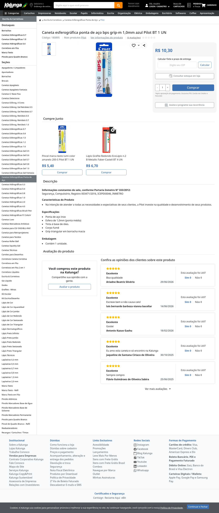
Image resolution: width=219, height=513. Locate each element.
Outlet (96, 474)
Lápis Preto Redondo (11, 342)
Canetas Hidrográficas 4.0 (13, 206)
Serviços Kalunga (18, 470)
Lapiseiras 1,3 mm (10, 377)
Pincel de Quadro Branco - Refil (16, 423)
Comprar (196, 87)
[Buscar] (118, 5)
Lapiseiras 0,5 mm (10, 364)
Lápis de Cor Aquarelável (13, 307)
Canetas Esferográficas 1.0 (14, 39)
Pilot (102, 20)
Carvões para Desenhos (12, 254)
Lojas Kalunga (17, 448)
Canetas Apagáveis (10, 85)
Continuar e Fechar (198, 507)
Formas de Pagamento (182, 440)
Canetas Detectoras (10, 98)
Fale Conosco (16, 463)
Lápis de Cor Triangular (12, 324)
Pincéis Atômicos (9, 399)
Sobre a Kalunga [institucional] (18, 444)
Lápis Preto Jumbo (10, 337)
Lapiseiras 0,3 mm (10, 359)
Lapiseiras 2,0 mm (10, 381)
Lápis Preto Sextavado (12, 346)
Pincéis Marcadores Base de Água (17, 403)
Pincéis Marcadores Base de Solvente (14, 409)
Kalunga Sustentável (20, 477)
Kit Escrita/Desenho (10, 298)
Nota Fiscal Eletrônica (62, 470)
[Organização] (124, 13)
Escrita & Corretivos (10, 276)
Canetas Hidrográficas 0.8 (13, 193)
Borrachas (6, 30)
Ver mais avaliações (157, 388)
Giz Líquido (7, 280)
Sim (188, 277)
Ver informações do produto (107, 37)
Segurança (56, 466)
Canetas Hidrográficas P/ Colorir (16, 215)
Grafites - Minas (9, 289)
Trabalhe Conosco (19, 452)
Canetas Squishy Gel (11, 245)
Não (198, 277)
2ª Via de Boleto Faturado (64, 481)
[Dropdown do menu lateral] (18, 19)
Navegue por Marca (104, 470)
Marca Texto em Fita (11, 394)
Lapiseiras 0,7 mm (10, 368)
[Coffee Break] (193, 13)
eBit (123, 497)
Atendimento (133, 6)
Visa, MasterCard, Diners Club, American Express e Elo (183, 448)
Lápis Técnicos (8, 355)
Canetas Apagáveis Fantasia (14, 89)
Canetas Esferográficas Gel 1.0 (15, 168)
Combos (97, 466)
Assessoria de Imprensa (22, 481)
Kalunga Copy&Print (20, 474)
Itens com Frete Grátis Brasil (109, 463)
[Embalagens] (152, 13)
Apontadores (8, 72)
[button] (49, 49)
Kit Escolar (6, 294)
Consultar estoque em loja (184, 75)
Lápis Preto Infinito (10, 333)
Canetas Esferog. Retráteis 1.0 (15, 124)
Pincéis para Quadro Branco (15, 56)
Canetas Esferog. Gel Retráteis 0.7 (17, 111)
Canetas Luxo (8, 219)
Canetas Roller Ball (10, 241)
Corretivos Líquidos (10, 272)
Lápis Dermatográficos (12, 329)
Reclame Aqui (112, 497)
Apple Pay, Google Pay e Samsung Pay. (188, 477)
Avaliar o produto (69, 286)
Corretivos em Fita (10, 48)
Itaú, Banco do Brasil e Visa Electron (186, 467)
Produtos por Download (63, 474)
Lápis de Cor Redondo (12, 315)
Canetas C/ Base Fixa (11, 93)
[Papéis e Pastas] (84, 13)
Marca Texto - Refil (10, 390)
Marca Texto (7, 52)
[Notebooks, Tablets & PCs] (60, 13)
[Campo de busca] (84, 5)
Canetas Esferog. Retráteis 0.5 (15, 115)
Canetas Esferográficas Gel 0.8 (15, 164)
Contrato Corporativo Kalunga (26, 459)
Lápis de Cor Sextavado (12, 320)
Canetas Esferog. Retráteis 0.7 (15, 120)
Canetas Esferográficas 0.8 (14, 133)
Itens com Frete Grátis (105, 459)
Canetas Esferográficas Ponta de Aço (17, 178)
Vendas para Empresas (22, 455)
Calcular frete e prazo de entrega (174, 59)
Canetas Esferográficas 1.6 (14, 146)
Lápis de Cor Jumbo (10, 311)
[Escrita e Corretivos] (110, 13)
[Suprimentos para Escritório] (167, 13)
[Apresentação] (207, 13)
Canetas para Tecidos (11, 237)
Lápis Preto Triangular (12, 350)
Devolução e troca (60, 463)
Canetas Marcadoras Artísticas (15, 223)
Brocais (5, 80)
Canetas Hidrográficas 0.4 (13, 43)
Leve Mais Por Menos (105, 455)
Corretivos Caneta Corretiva (14, 259)
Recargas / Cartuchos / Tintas (15, 432)
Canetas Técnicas (9, 250)
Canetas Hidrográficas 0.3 (13, 184)
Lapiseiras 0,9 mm (10, 372)
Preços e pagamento (61, 452)
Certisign (98, 497)
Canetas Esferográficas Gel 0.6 (15, 155)
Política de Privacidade (63, 477)
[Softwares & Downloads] (181, 13)
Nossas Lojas (133, 3)
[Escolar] (73, 13)
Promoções (99, 448)
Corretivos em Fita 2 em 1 (13, 267)
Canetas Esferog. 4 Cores (13, 102)
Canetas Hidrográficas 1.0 (13, 197)
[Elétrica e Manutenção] (138, 13)
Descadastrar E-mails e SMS (66, 485)
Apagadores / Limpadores (13, 67)
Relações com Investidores (24, 485)
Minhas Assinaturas (104, 477)
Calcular (205, 65)
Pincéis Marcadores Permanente (16, 415)
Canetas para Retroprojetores (15, 232)
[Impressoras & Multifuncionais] (44, 13)
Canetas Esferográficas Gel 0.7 (15, 159)
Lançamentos (100, 452)
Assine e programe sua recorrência (185, 104)
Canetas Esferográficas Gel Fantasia (18, 172)
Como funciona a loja (62, 444)
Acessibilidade (101, 444)
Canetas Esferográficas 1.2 (14, 142)
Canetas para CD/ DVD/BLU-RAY (16, 228)
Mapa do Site (16, 466)
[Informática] (97, 13)
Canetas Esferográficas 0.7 (14, 35)
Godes (4, 285)
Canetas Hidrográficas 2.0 (13, 202)
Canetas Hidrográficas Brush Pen (17, 210)
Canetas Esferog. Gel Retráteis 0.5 (17, 107)
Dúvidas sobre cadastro (63, 448)
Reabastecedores (9, 428)
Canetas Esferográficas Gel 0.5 (15, 151)
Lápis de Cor (7, 302)
